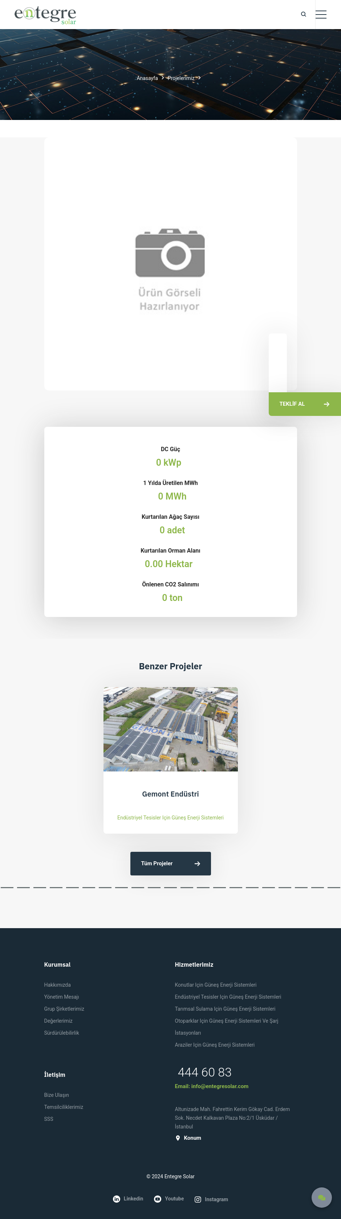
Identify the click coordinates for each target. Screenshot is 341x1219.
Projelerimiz (181, 78)
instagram (211, 1199)
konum (188, 1138)
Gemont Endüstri (170, 794)
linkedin (128, 1199)
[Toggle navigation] (321, 14)
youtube (169, 1199)
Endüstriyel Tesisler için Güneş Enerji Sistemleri (170, 818)
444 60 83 (205, 1072)
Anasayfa (147, 78)
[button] (7, 887)
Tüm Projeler (170, 863)
